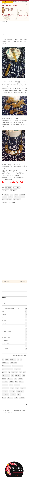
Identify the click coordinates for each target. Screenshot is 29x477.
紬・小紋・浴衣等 (14, 343)
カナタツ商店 (12, 202)
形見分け (4, 378)
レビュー (21, 381)
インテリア (14, 346)
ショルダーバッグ (19, 391)
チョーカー (4, 196)
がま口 (16, 397)
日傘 (14, 329)
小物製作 (20, 378)
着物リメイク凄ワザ (16, 199)
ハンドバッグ (23, 388)
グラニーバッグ (5, 394)
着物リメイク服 (14, 362)
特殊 (20, 372)
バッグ (14, 317)
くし (11, 194)
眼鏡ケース (4, 372)
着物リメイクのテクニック (19, 196)
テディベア (12, 391)
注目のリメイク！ (5, 375)
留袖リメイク (14, 372)
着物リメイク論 (5, 362)
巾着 (15, 378)
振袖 (24, 375)
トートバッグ (4, 391)
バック (17, 388)
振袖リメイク (18, 375)
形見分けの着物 (14, 340)
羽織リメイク (12, 359)
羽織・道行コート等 (14, 337)
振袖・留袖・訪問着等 (14, 331)
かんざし (6, 194)
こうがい (16, 194)
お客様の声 (14, 314)
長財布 (6, 359)
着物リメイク (17, 369)
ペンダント (11, 196)
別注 (16, 381)
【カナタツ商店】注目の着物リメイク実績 (14, 309)
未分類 (14, 311)
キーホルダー (22, 194)
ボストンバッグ (5, 388)
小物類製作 (14, 323)
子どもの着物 (4, 381)
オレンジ (4, 397)
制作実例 (11, 381)
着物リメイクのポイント (6, 199)
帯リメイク (10, 378)
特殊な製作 (14, 320)
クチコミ (19, 394)
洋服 (14, 334)
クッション (13, 394)
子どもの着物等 (14, 349)
